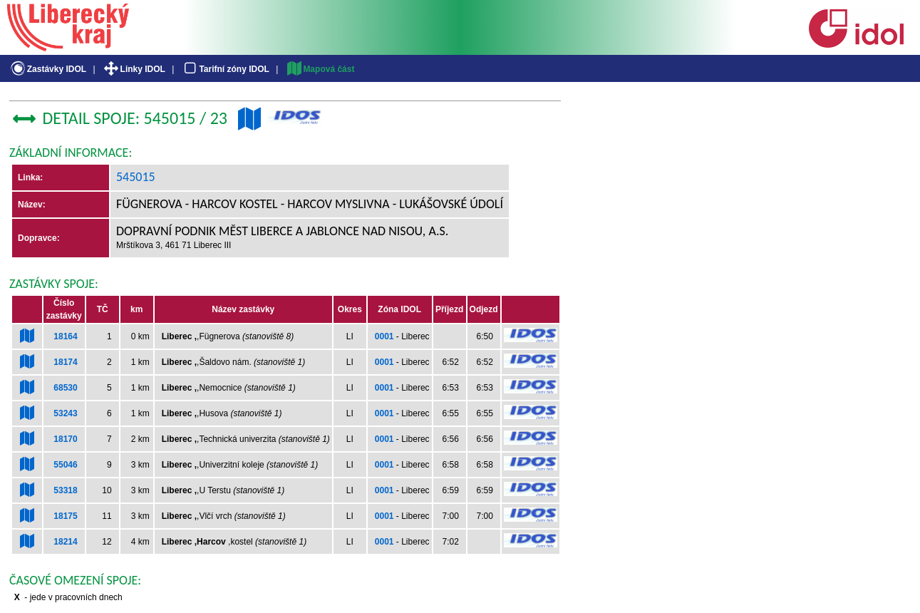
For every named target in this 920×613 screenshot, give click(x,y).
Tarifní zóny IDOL (225, 69)
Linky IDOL (133, 69)
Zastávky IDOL (47, 69)
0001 (384, 336)
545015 (135, 177)
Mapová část (320, 69)
